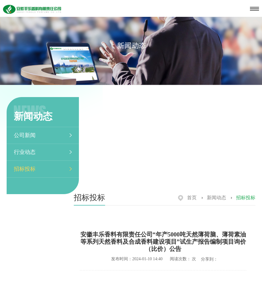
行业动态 (25, 152)
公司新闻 (25, 135)
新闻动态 (214, 197)
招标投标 (25, 169)
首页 (187, 197)
